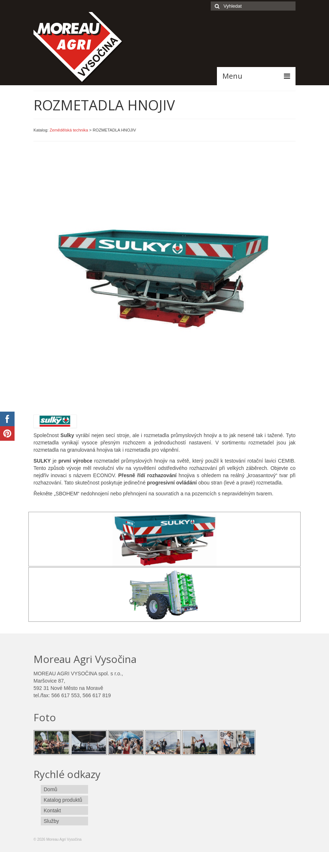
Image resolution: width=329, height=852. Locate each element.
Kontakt (52, 810)
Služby (51, 821)
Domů (50, 789)
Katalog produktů (63, 800)
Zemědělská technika (68, 130)
